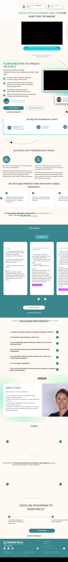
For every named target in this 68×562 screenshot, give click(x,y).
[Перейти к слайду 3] (33, 455)
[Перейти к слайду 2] (28, 498)
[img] (1, 198)
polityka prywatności (8, 551)
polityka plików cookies (29, 551)
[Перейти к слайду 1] (27, 498)
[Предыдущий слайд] (7, 441)
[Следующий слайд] (60, 441)
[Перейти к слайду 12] (40, 498)
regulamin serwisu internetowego (51, 551)
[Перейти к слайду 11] (39, 498)
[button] (40, 208)
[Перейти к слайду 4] (34, 455)
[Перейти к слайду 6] (33, 498)
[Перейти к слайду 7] (34, 498)
